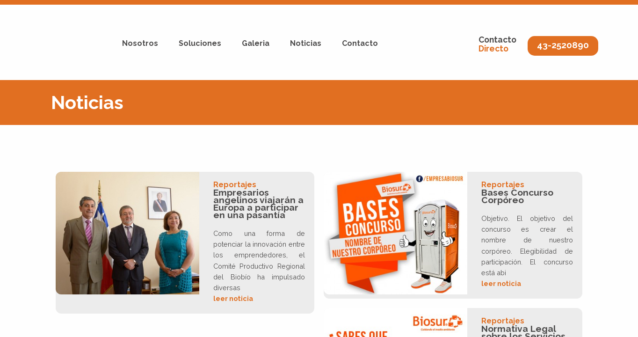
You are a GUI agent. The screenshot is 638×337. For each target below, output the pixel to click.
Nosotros (140, 43)
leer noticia (233, 298)
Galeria (255, 43)
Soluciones (200, 43)
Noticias (305, 43)
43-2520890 (563, 45)
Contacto (360, 43)
